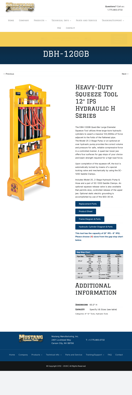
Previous (10, 74)
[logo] (20, 1)
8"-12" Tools (90, 314)
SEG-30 (106, 197)
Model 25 (84, 140)
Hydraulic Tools (102, 314)
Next (124, 74)
